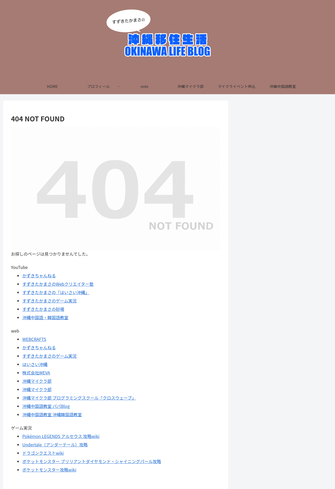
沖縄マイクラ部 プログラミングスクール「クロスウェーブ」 (79, 398)
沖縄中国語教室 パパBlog (46, 406)
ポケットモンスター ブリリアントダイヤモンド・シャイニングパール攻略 (91, 461)
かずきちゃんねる (39, 275)
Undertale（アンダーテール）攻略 (55, 444)
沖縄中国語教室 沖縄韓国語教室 (52, 414)
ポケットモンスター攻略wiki (49, 469)
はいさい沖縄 (34, 364)
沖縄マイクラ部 (37, 381)
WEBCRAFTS (34, 339)
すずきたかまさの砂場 (43, 309)
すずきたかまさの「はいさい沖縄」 (55, 292)
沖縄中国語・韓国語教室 (45, 317)
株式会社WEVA (36, 372)
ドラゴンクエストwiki (43, 453)
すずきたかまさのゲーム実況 (49, 300)
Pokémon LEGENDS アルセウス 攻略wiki (60, 436)
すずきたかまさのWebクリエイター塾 (57, 284)
